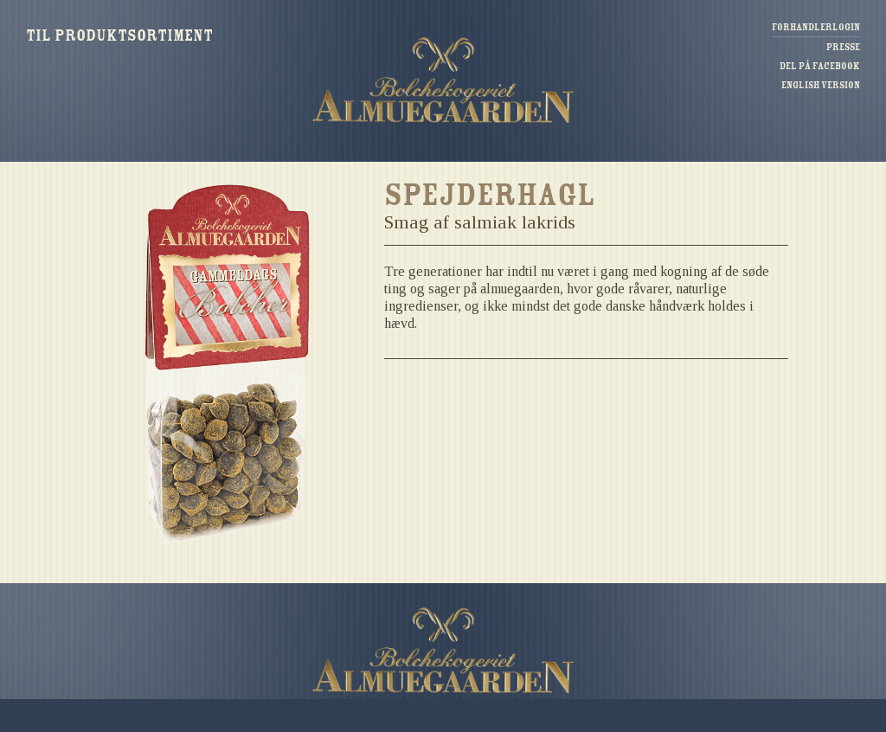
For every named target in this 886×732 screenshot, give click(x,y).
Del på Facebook (820, 66)
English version (820, 85)
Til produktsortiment (119, 35)
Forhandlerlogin (816, 27)
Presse (843, 47)
